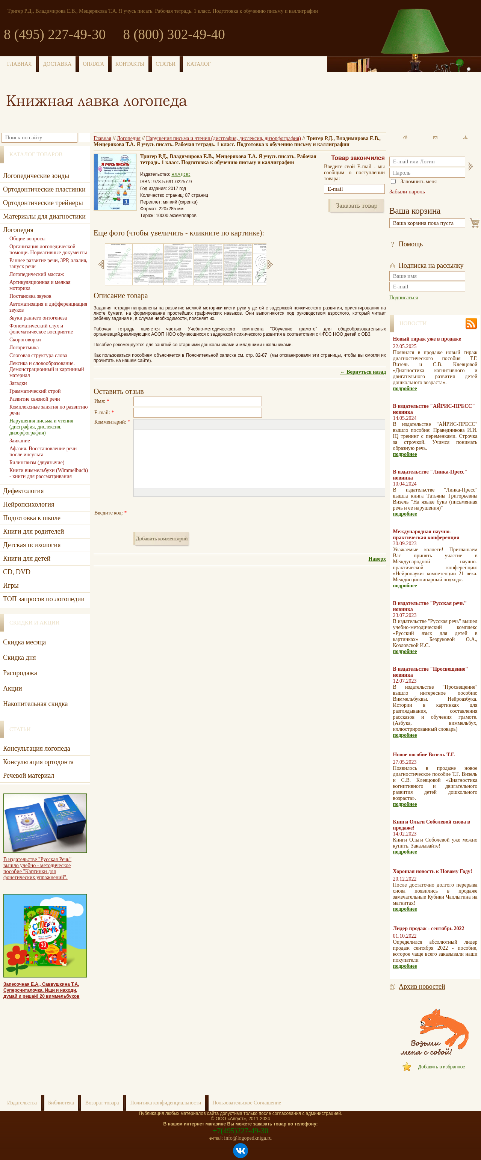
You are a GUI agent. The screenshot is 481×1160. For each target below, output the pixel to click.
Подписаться (403, 297)
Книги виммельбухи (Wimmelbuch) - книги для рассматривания (48, 473)
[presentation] (190, 513)
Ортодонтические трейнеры (43, 203)
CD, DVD (16, 572)
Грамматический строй (35, 391)
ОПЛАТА (93, 64)
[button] (139, 425)
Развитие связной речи (34, 399)
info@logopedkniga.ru (248, 1138)
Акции (12, 688)
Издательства (22, 1103)
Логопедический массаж (36, 274)
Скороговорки (25, 339)
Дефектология (23, 491)
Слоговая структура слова (38, 355)
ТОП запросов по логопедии (44, 599)
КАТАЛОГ (199, 64)
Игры (10, 585)
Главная (102, 138)
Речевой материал (28, 775)
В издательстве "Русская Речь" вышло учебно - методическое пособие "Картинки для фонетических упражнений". (37, 868)
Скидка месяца (24, 642)
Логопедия (129, 138)
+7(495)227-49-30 (240, 1131)
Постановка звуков (30, 296)
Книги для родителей (33, 531)
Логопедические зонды (36, 176)
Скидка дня (19, 657)
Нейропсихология (28, 504)
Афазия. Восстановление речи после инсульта (43, 451)
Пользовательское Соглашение (246, 1103)
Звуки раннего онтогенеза (38, 318)
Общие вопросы (27, 238)
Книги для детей (26, 558)
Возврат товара (102, 1103)
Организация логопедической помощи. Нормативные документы (48, 249)
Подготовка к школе (32, 518)
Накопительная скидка (35, 703)
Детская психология (32, 545)
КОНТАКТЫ (129, 64)
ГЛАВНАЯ (19, 64)
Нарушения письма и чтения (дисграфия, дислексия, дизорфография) (223, 138)
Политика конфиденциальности (165, 1103)
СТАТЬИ (165, 64)
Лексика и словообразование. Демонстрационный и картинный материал (46, 369)
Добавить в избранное (441, 1066)
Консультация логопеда (36, 748)
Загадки (18, 383)
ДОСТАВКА (57, 64)
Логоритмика (24, 347)
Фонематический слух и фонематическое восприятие (41, 329)
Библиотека (61, 1103)
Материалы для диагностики (44, 216)
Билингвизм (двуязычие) (36, 462)
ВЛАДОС (180, 174)
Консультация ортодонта (38, 762)
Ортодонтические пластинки (44, 189)
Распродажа (20, 673)
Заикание (19, 440)
